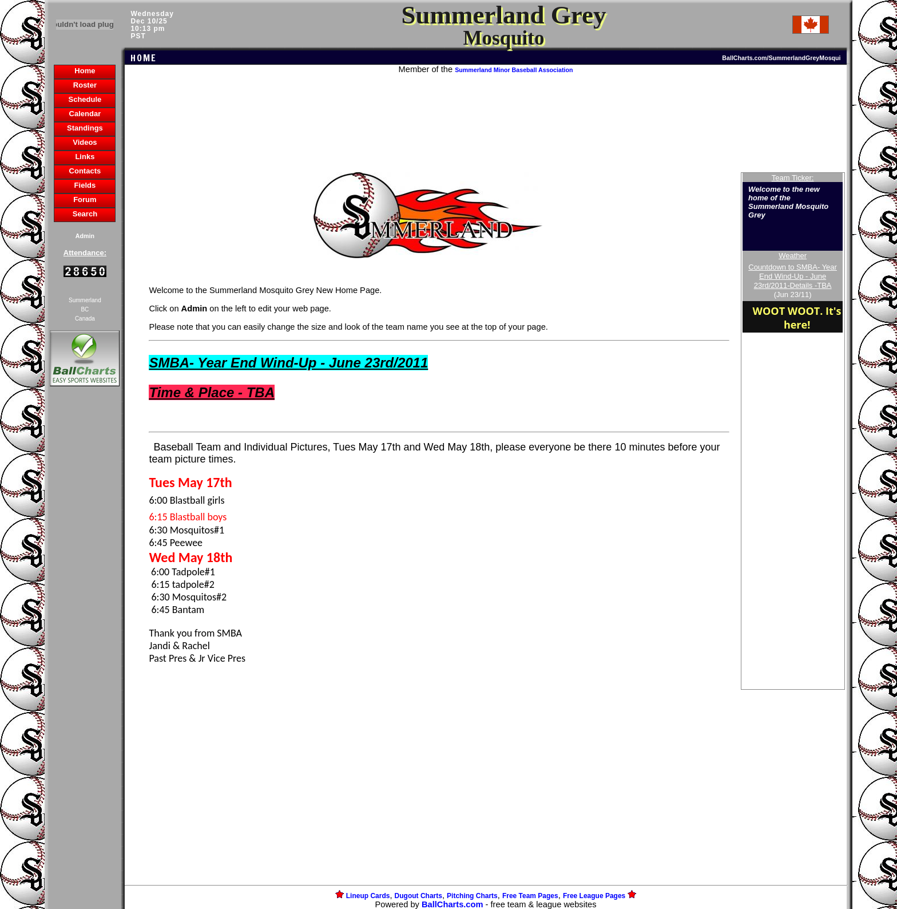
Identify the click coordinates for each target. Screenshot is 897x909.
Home (84, 70)
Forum (84, 199)
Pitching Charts (472, 896)
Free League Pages (594, 896)
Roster (85, 85)
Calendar (85, 113)
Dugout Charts (418, 896)
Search (85, 214)
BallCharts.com (452, 904)
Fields (85, 185)
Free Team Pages (530, 896)
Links (84, 156)
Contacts (85, 171)
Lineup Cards (368, 896)
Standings (85, 128)
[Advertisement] (84, 586)
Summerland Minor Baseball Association (514, 69)
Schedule (85, 99)
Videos (85, 142)
